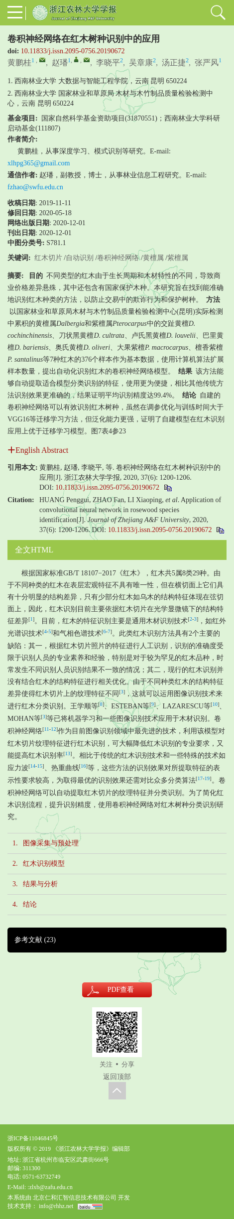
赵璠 (60, 62)
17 (200, 778)
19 (207, 778)
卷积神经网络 (118, 258)
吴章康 (141, 62)
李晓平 (108, 62)
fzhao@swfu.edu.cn (35, 187)
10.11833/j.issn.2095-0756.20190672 (73, 51)
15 (40, 766)
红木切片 (48, 258)
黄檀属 (153, 258)
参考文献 (35, 940)
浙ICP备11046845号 (32, 1138)
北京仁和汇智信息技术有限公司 (75, 1197)
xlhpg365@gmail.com (38, 163)
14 (33, 766)
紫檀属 (177, 258)
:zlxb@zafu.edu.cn (49, 1187)
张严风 (207, 62)
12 (53, 729)
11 (46, 729)
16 (83, 766)
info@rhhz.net (56, 1206)
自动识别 (80, 258)
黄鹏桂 (19, 62)
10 (215, 704)
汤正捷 (174, 62)
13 (68, 753)
